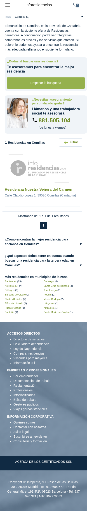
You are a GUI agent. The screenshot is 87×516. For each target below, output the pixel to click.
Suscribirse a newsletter (30, 436)
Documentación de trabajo (32, 381)
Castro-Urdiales (13, 299)
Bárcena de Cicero (15, 294)
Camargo (49, 281)
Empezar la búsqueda (45, 83)
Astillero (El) (11, 285)
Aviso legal (21, 432)
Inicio (8, 16)
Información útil (24, 363)
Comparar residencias (29, 353)
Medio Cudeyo (52, 299)
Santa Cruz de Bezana (56, 285)
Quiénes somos (24, 422)
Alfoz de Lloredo (14, 303)
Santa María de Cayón (56, 312)
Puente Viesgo (13, 308)
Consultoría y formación (30, 441)
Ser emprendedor (26, 376)
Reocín (48, 294)
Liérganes (49, 303)
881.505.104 (54, 120)
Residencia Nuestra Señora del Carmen (38, 189)
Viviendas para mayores (30, 358)
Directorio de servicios (29, 339)
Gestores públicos (26, 404)
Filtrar (70, 142)
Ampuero (49, 308)
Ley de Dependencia (28, 349)
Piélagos (9, 290)
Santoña (9, 312)
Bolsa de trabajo (25, 399)
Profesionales (23, 390)
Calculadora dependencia (31, 344)
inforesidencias (39, 5)
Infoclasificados (24, 395)
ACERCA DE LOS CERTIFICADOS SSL (43, 461)
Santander (10, 281)
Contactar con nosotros (30, 427)
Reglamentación (25, 385)
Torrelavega (50, 290)
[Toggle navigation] (7, 5)
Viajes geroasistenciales (30, 409)
